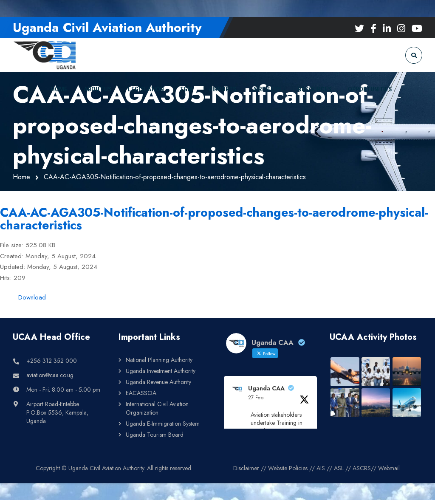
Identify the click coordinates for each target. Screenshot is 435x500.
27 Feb (255, 397)
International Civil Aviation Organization (157, 408)
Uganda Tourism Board (155, 434)
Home (21, 177)
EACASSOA (141, 393)
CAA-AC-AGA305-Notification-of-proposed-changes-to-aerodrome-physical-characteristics (214, 218)
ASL (339, 468)
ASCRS (362, 468)
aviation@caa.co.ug (49, 375)
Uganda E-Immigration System (163, 423)
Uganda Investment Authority (160, 371)
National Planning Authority (159, 360)
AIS (320, 468)
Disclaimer (246, 468)
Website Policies (288, 468)
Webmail (389, 468)
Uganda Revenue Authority (158, 382)
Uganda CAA (266, 388)
